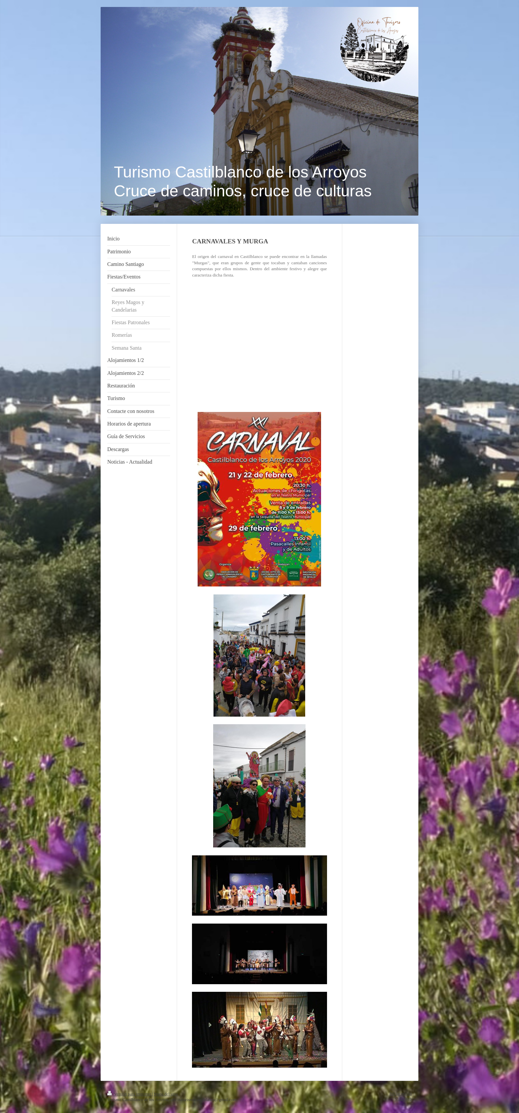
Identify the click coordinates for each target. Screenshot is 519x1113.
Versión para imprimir (129, 1094)
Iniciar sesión (401, 1093)
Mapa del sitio (166, 1094)
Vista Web (403, 1099)
